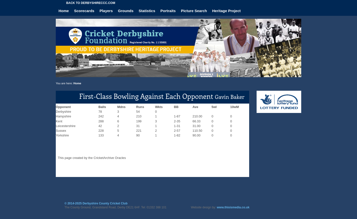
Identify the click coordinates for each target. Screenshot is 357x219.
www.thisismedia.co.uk (233, 207)
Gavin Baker (229, 96)
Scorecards (84, 11)
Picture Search (194, 11)
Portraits (168, 11)
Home (64, 11)
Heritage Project (226, 11)
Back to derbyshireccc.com (90, 3)
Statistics (147, 11)
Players (106, 11)
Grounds (126, 11)
